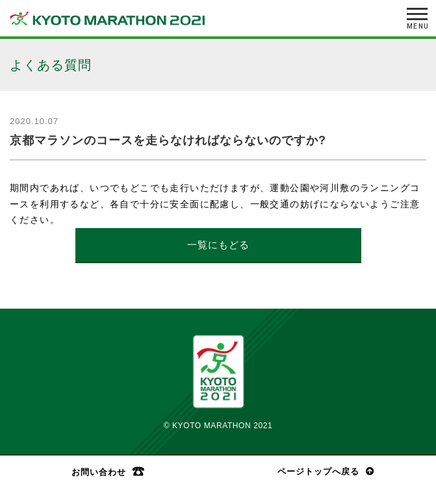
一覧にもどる (218, 244)
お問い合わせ (98, 471)
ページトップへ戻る (318, 471)
